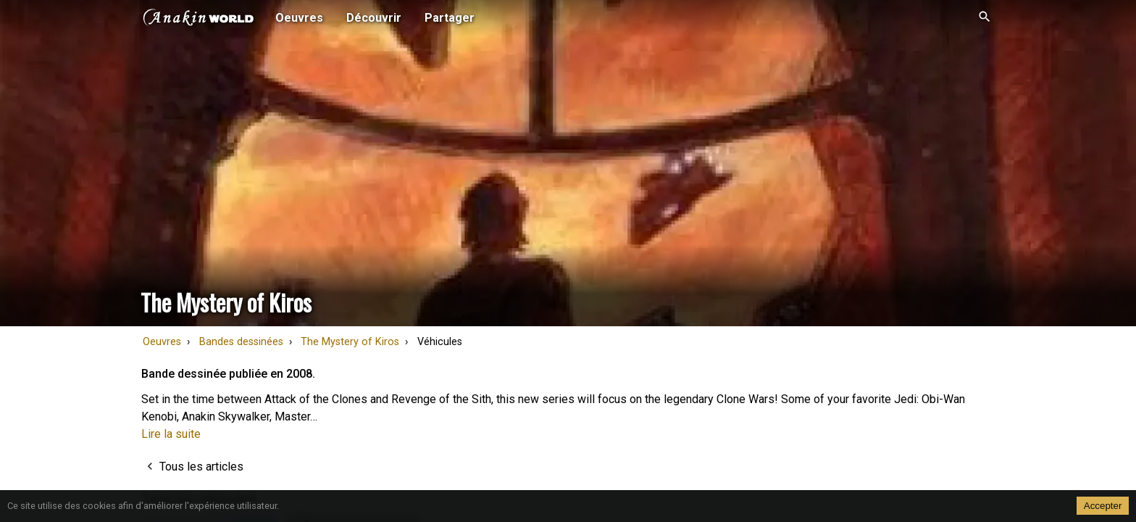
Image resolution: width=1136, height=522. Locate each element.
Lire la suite (171, 434)
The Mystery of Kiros (350, 342)
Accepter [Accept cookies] (1103, 505)
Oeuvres (162, 342)
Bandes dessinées (241, 342)
